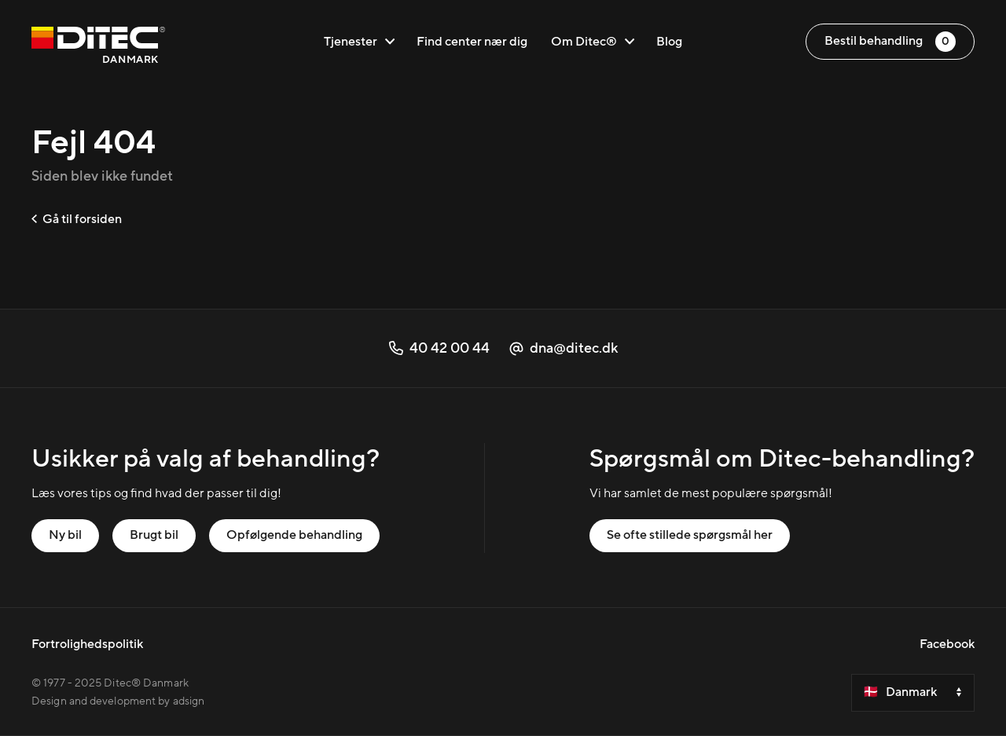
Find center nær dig (472, 41)
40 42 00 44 (439, 348)
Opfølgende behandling (294, 535)
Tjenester (359, 41)
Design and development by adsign (117, 701)
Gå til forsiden (76, 219)
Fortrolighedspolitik (87, 644)
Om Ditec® (592, 41)
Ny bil (65, 535)
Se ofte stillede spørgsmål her (690, 535)
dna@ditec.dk (563, 348)
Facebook (947, 644)
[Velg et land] (913, 693)
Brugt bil (154, 535)
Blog (669, 41)
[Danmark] (98, 47)
